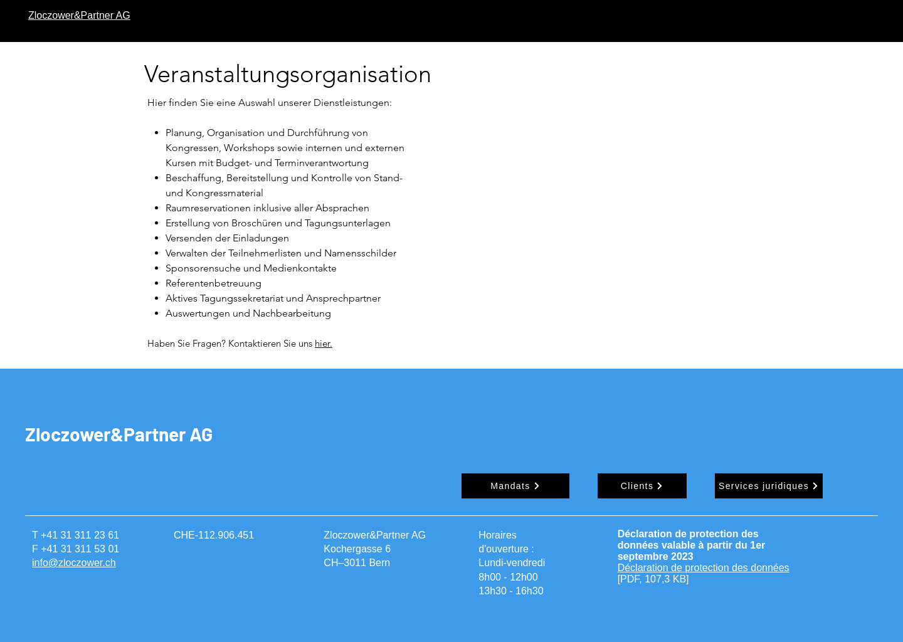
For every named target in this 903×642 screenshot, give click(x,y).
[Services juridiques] (769, 485)
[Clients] (642, 485)
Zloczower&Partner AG (119, 434)
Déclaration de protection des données (703, 567)
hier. (323, 343)
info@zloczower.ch (74, 562)
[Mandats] (515, 485)
